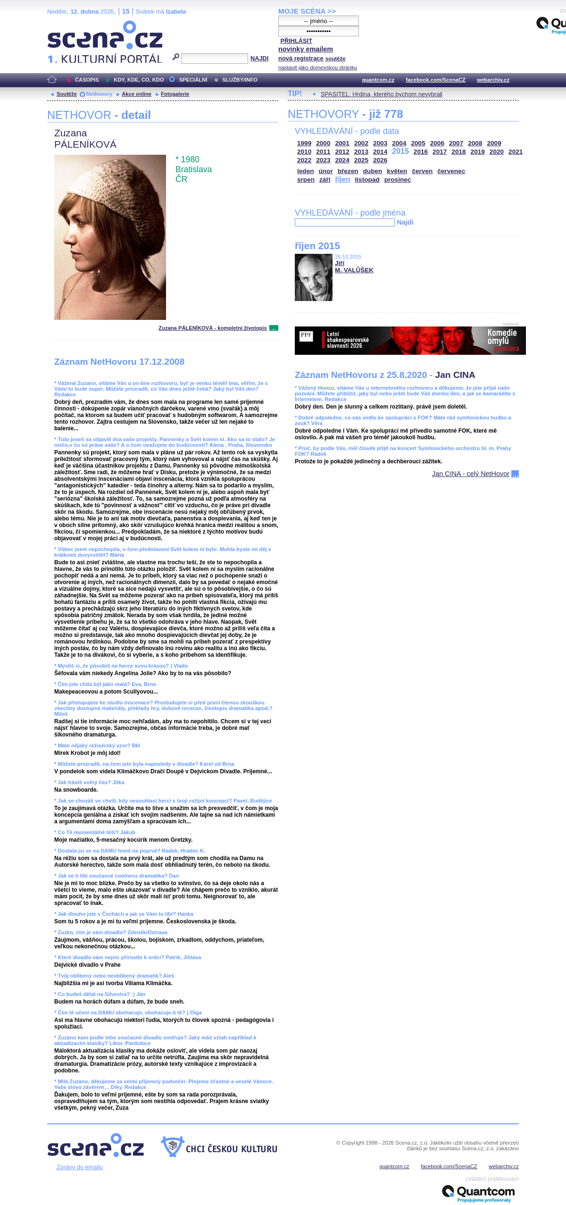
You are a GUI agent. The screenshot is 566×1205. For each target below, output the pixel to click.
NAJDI (259, 58)
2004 (399, 143)
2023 (323, 160)
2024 (342, 160)
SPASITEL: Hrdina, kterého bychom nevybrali (381, 94)
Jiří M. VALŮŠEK (354, 266)
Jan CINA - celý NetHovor (470, 473)
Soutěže (67, 94)
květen (397, 171)
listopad (367, 179)
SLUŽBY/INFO (240, 80)
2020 (497, 151)
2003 (380, 143)
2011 (323, 151)
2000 (323, 143)
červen (422, 171)
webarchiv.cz (493, 80)
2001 (342, 143)
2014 (380, 151)
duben (373, 171)
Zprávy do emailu (80, 1167)
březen (348, 171)
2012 (342, 151)
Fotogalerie (175, 94)
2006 (437, 143)
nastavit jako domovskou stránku (317, 67)
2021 (515, 151)
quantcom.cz (378, 80)
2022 (304, 160)
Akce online (136, 94)
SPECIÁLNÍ (193, 80)
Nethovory (99, 94)
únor (326, 171)
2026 (380, 160)
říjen (342, 179)
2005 (418, 143)
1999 (304, 143)
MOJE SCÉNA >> (307, 11)
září (324, 179)
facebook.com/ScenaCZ (436, 80)
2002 (361, 143)
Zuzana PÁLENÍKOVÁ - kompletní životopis (212, 328)
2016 (421, 151)
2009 (494, 143)
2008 (475, 143)
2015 (400, 151)
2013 (361, 151)
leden (305, 171)
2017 (440, 151)
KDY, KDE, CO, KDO (139, 80)
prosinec (397, 179)
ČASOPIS (87, 80)
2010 (304, 151)
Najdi (405, 222)
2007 (456, 143)
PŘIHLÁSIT (296, 40)
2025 (361, 160)
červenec (451, 171)
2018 (458, 151)
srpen (306, 179)
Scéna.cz (63, 24)
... (274, 328)
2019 (478, 151)
